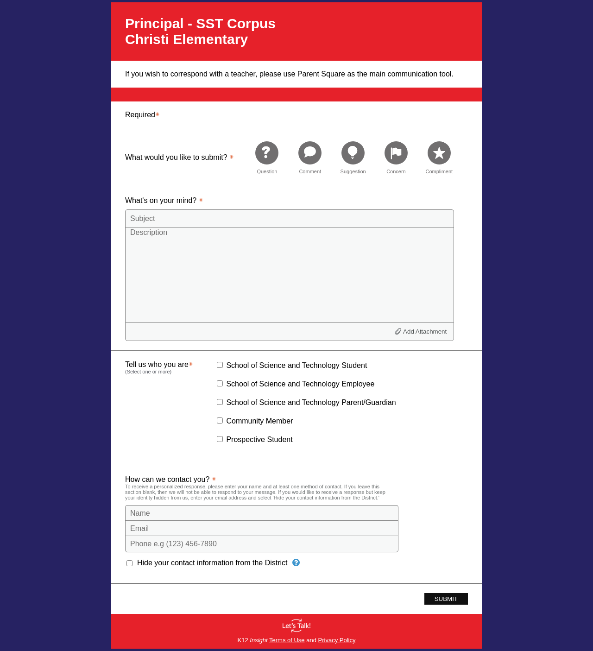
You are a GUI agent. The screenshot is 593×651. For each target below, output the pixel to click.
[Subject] (289, 218)
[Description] (289, 274)
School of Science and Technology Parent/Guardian (311, 402)
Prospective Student (259, 439)
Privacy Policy (337, 640)
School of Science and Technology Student (296, 365)
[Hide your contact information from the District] (296, 562)
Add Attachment (425, 331)
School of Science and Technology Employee (300, 384)
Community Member (259, 421)
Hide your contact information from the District (212, 563)
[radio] (266, 157)
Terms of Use (287, 640)
